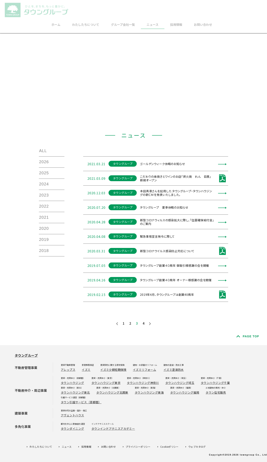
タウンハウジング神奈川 (143, 383)
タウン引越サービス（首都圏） (81, 402)
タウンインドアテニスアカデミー (113, 428)
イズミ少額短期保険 (113, 370)
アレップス (68, 370)
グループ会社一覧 (123, 24)
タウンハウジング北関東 (112, 392)
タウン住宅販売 (216, 392)
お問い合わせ (203, 24)
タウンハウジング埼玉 (179, 383)
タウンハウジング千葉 (215, 383)
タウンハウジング (72, 383)
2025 (44, 173)
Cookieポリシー (169, 446)
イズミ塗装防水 (174, 370)
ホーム (55, 24)
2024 (44, 184)
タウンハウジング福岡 (184, 392)
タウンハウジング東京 (105, 383)
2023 (44, 195)
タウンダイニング (72, 428)
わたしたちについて (85, 24)
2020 (44, 228)
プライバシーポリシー (138, 446)
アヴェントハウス (72, 415)
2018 (44, 250)
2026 (44, 162)
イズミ (86, 370)
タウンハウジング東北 (75, 392)
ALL (43, 150)
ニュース (152, 24)
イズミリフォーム (144, 370)
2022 (44, 206)
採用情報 (176, 24)
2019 (44, 239)
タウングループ (26, 355)
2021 (44, 217)
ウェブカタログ (197, 446)
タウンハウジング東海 (149, 392)
